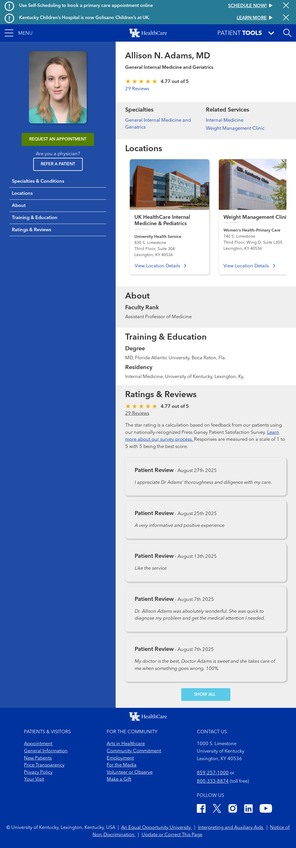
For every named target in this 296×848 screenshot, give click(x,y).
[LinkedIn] (248, 809)
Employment (120, 758)
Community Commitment (134, 751)
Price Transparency (44, 765)
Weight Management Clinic (235, 128)
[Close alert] (286, 6)
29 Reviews (137, 89)
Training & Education (35, 218)
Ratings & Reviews (31, 230)
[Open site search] (287, 33)
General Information (46, 751)
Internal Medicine (224, 120)
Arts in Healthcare (126, 744)
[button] (18, 33)
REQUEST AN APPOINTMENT (57, 139)
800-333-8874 (213, 781)
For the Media (121, 765)
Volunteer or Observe (130, 772)
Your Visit (34, 779)
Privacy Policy (38, 772)
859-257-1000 (213, 773)
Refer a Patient (58, 164)
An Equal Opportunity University (156, 827)
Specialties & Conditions (38, 181)
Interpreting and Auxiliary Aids (231, 827)
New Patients (38, 758)
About (19, 205)
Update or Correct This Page (172, 835)
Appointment (38, 744)
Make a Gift (119, 779)
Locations (22, 193)
